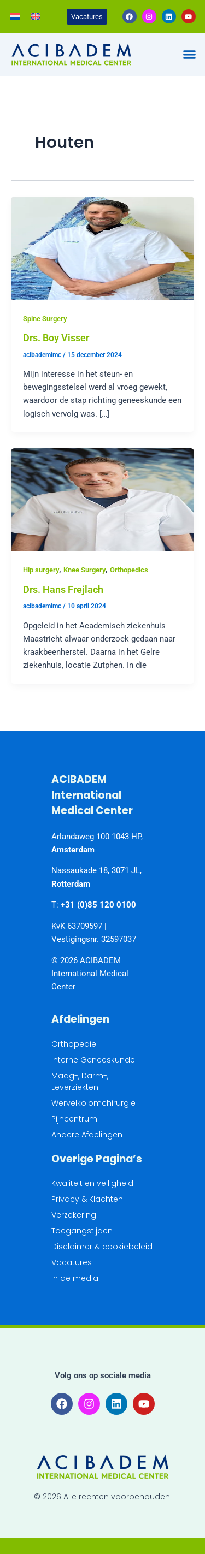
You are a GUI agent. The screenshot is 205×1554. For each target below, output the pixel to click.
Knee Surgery (84, 570)
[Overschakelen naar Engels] (35, 16)
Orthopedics (129, 570)
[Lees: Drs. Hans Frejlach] (102, 499)
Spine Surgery (45, 319)
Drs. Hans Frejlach (63, 589)
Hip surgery (41, 570)
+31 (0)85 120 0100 (98, 905)
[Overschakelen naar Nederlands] (14, 16)
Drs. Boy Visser (56, 337)
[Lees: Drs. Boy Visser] (102, 247)
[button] (189, 54)
